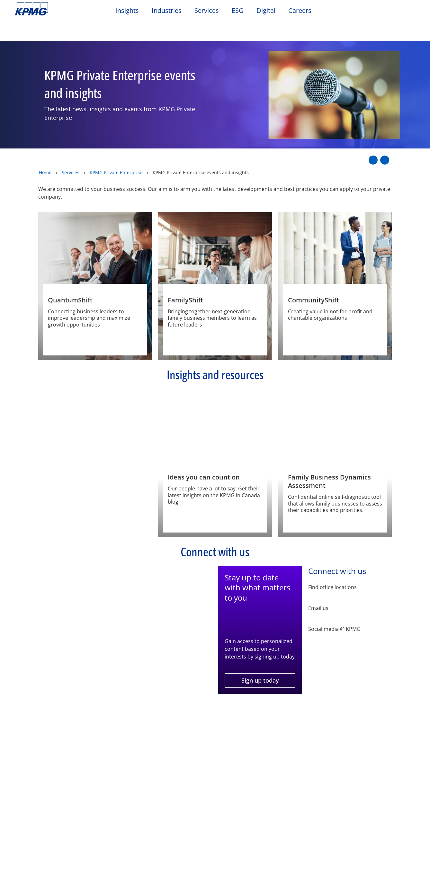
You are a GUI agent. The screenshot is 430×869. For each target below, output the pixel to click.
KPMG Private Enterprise (116, 150)
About (24, 750)
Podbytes (149, 762)
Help (173, 722)
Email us (318, 585)
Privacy (55, 722)
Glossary (207, 722)
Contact (87, 750)
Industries (167, 10)
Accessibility (97, 722)
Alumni (85, 762)
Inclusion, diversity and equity (38, 765)
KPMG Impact (32, 780)
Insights (127, 10)
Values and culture (38, 791)
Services (206, 10)
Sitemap (141, 722)
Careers (299, 10)
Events (147, 750)
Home (45, 150)
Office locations (96, 784)
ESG (238, 10)
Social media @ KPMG (334, 606)
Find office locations (332, 564)
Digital (265, 10)
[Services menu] (43, 862)
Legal (23, 722)
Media (84, 773)
